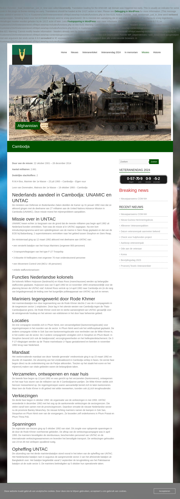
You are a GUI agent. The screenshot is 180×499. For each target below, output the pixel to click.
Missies (145, 52)
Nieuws (74, 52)
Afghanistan (27, 126)
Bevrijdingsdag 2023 (131, 260)
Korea (124, 254)
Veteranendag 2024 (111, 52)
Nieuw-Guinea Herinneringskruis (137, 220)
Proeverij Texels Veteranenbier (136, 266)
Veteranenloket (89, 52)
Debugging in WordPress (127, 11)
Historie (157, 52)
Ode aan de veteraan (131, 248)
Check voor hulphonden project (136, 237)
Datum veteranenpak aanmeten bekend (140, 231)
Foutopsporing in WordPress (82, 21)
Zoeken (154, 162)
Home (64, 52)
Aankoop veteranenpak (132, 243)
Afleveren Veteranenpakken (134, 225)
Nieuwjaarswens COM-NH (134, 198)
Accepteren (164, 491)
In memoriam (131, 52)
